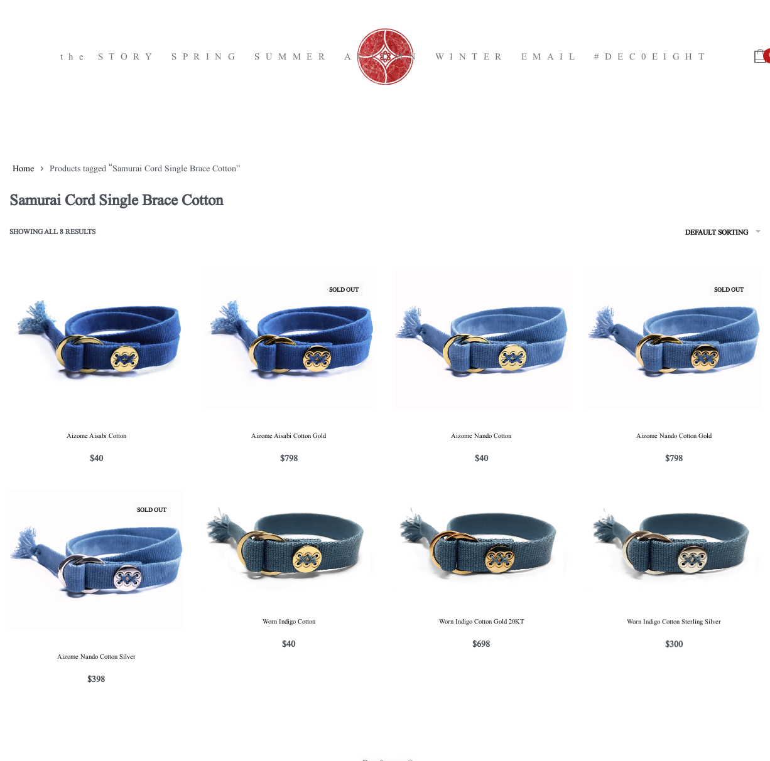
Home (23, 167)
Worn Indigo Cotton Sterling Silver (673, 623)
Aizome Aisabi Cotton (96, 435)
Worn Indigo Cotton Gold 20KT (481, 621)
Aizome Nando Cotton (481, 435)
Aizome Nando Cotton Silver (96, 655)
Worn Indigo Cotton (289, 621)
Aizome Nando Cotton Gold (674, 435)
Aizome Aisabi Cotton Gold (288, 435)
